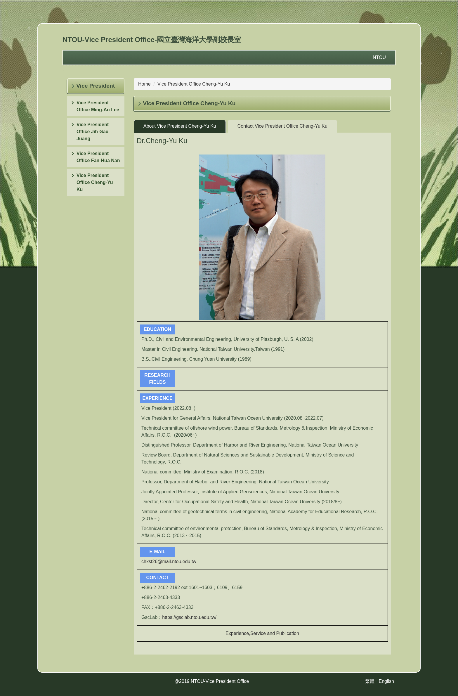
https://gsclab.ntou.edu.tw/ (189, 617)
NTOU (379, 57)
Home (144, 83)
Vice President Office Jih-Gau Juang (93, 131)
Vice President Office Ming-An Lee (98, 106)
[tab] (180, 126)
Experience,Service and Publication (262, 633)
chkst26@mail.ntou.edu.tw (168, 561)
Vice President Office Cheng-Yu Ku (95, 182)
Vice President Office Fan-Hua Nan (98, 157)
